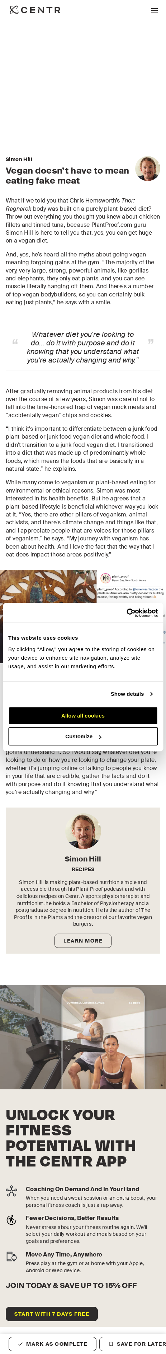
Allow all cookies (83, 716)
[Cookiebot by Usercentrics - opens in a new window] (126, 613)
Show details (127, 694)
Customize (83, 736)
